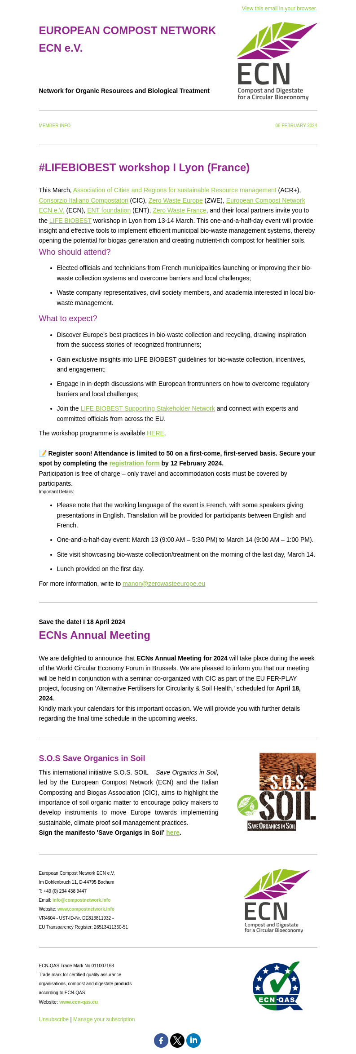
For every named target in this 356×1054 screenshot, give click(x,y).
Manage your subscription (104, 1019)
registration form (135, 463)
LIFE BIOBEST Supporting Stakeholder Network (147, 408)
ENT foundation (109, 210)
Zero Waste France (179, 210)
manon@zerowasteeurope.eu (164, 583)
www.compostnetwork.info (85, 909)
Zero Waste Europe (176, 200)
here (173, 832)
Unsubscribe (54, 1019)
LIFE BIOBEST (70, 220)
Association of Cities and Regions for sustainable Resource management (175, 190)
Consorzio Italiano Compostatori (83, 200)
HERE (155, 433)
